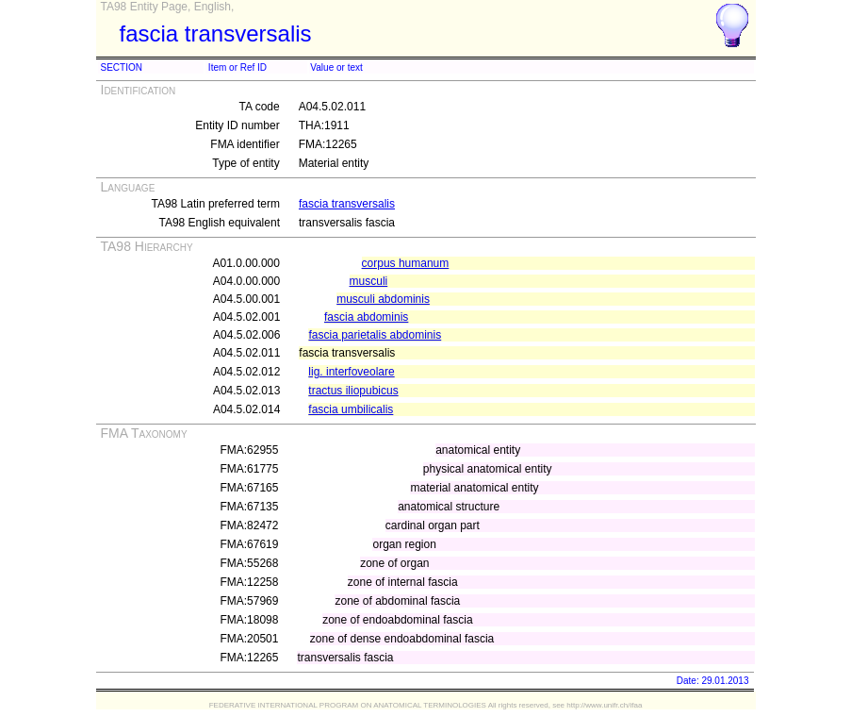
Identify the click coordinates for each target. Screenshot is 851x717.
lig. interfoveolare (351, 371)
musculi (369, 281)
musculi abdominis (383, 299)
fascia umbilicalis (350, 409)
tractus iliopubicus (353, 390)
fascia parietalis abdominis (374, 335)
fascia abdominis (366, 317)
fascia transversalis (347, 203)
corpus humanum (406, 263)
